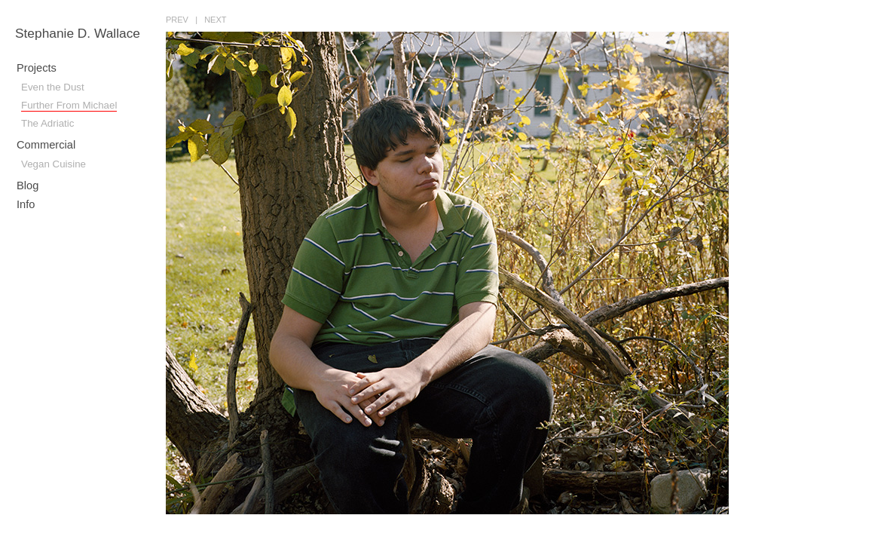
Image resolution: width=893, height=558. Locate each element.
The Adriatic (47, 123)
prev (177, 19)
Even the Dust (52, 87)
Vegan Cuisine (53, 164)
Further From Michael (69, 105)
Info (26, 204)
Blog (27, 185)
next (215, 19)
